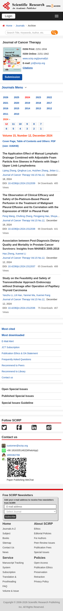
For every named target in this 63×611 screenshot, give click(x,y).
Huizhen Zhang (40, 170)
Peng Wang (9, 216)
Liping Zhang (9, 170)
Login (8, 16)
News (5, 552)
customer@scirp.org (17, 445)
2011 (5, 114)
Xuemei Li (20, 253)
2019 (27, 103)
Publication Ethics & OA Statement (20, 353)
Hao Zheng (8, 253)
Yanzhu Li (8, 295)
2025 (16, 97)
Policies (40, 557)
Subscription (9, 572)
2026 (5, 97)
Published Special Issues (18, 396)
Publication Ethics (43, 567)
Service (8, 557)
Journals (20, 25)
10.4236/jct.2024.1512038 (21, 229)
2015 (16, 108)
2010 (16, 114)
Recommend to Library (14, 371)
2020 (16, 103)
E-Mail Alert (8, 341)
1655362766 (13, 455)
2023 (38, 97)
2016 (5, 108)
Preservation (40, 572)
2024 (27, 97)
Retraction (39, 576)
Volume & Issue (11, 591)
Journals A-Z (9, 528)
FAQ (5, 586)
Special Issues (41, 552)
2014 (27, 108)
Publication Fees (43, 547)
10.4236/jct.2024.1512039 (21, 183)
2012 (49, 108)
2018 (38, 103)
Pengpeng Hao (41, 216)
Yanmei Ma (29, 295)
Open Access (41, 562)
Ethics (37, 528)
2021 (5, 103)
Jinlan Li (53, 170)
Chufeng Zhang (24, 216)
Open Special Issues (15, 389)
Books (6, 538)
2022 (49, 97)
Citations (28, 68)
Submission (12, 77)
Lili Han (18, 295)
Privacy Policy (41, 581)
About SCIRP (43, 523)
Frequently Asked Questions (16, 359)
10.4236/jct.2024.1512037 (21, 266)
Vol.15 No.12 (38, 175)
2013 (38, 108)
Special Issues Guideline (17, 402)
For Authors (40, 538)
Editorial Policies (42, 533)
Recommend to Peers (13, 365)
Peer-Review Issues (44, 542)
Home (9, 25)
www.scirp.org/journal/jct (35, 58)
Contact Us (8, 547)
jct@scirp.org (38, 63)
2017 (49, 103)
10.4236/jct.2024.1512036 (21, 308)
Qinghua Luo (24, 170)
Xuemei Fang (43, 295)
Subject (6, 533)
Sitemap (7, 542)
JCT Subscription (10, 347)
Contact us (7, 377)
